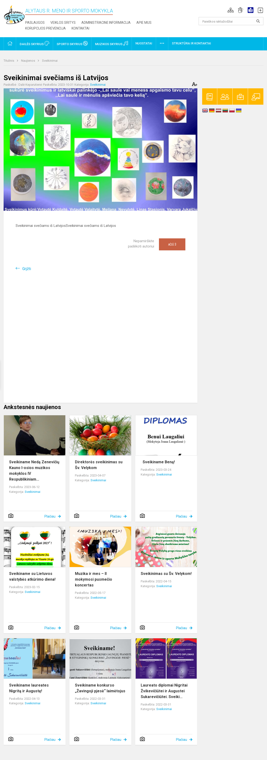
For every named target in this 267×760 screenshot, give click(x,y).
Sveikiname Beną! (158, 462)
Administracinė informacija (106, 22)
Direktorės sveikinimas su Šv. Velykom (98, 465)
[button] (230, 10)
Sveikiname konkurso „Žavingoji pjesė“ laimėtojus (100, 688)
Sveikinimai (50, 60)
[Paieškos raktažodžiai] (231, 21)
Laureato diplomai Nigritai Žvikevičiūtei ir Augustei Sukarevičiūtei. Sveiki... (164, 691)
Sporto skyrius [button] (72, 43)
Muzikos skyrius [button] (111, 43)
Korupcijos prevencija (45, 28)
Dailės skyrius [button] (34, 43)
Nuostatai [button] (143, 43)
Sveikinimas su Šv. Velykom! (166, 573)
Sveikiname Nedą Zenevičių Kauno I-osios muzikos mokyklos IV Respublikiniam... (34, 471)
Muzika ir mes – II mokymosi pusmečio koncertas (93, 579)
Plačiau (49, 516)
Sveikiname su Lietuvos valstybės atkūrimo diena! (32, 576)
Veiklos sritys (63, 22)
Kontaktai (80, 28)
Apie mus (144, 22)
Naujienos (28, 60)
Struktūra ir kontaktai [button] (191, 43)
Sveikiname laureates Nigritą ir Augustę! (29, 688)
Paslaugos (35, 22)
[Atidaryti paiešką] (258, 21)
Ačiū (172, 244)
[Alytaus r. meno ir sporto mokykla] (14, 14)
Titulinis (9, 60)
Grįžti (26, 268)
